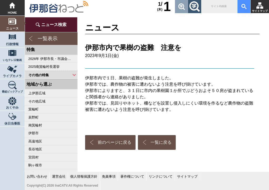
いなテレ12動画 (12, 60)
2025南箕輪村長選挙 (44, 67)
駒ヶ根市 (35, 165)
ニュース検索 (53, 24)
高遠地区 (35, 141)
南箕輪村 (35, 125)
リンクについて (161, 176)
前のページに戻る (114, 142)
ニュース (12, 28)
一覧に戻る (161, 142)
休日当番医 (12, 123)
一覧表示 (48, 38)
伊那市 (33, 133)
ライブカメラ (12, 76)
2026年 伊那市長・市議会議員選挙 (52, 59)
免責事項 (109, 176)
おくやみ (12, 107)
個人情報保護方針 (83, 176)
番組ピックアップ (12, 91)
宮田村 (33, 157)
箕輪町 (33, 109)
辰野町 (33, 117)
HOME (12, 12)
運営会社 (59, 176)
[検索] (218, 6)
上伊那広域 (36, 93)
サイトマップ (260, 10)
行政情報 (12, 44)
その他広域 (36, 101)
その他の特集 (38, 75)
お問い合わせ (37, 176)
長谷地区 (35, 149)
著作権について (132, 176)
